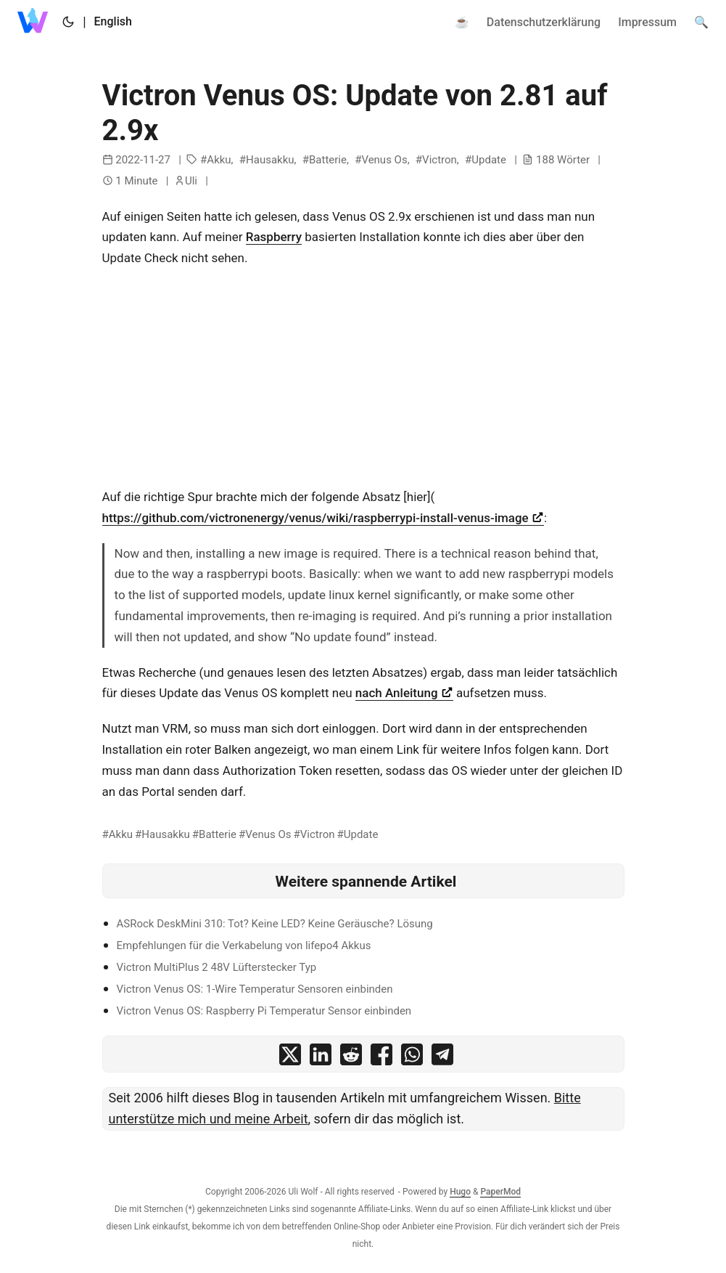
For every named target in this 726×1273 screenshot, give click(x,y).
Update (488, 159)
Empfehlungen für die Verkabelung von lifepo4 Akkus (244, 945)
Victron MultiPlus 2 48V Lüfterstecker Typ (217, 967)
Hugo (460, 1192)
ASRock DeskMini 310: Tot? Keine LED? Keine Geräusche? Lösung (275, 923)
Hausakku (270, 159)
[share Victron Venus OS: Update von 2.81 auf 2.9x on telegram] (442, 1058)
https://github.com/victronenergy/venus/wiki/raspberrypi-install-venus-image (323, 518)
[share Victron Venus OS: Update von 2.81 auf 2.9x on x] (290, 1058)
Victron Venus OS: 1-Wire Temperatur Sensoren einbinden (255, 989)
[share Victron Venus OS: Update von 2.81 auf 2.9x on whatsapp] (412, 1058)
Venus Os (384, 159)
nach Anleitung (404, 693)
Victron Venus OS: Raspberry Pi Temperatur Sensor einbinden (264, 1010)
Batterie (328, 159)
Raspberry (274, 236)
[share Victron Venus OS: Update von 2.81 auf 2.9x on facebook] (381, 1058)
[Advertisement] (363, 385)
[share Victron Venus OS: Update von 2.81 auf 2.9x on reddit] (351, 1058)
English (113, 21)
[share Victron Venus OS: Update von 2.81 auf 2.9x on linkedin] (320, 1058)
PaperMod (500, 1192)
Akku (219, 159)
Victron (439, 159)
